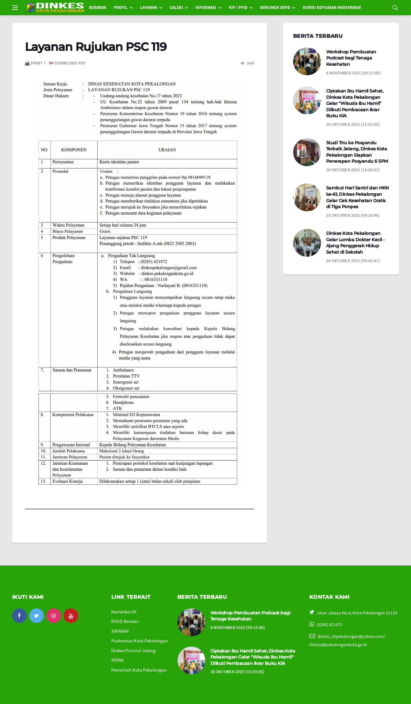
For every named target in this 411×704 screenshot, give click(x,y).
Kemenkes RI (123, 612)
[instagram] (53, 615)
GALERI (176, 7)
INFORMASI (205, 7)
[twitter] (36, 615)
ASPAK (117, 660)
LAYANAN (148, 7)
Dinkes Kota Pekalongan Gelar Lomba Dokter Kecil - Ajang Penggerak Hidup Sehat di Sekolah (355, 242)
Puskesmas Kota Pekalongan (139, 641)
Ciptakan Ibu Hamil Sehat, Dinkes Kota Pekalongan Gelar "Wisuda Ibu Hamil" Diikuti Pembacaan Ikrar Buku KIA (354, 103)
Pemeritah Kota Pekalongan (139, 670)
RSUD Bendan (125, 621)
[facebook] (19, 615)
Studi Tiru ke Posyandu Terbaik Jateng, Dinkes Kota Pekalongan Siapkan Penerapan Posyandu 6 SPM (357, 152)
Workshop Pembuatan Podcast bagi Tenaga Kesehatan (351, 58)
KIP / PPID (238, 7)
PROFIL (120, 7)
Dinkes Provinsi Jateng (133, 650)
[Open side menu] (15, 7)
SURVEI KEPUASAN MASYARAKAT (332, 7)
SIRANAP (120, 631)
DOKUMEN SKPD (275, 7)
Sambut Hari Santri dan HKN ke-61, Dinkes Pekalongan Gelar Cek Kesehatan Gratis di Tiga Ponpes (357, 197)
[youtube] (71, 615)
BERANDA (97, 7)
